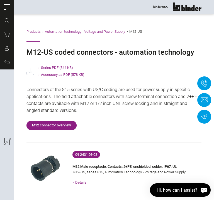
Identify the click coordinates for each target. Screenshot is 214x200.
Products (33, 31)
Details (80, 182)
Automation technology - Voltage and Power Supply (85, 31)
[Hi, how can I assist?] (180, 190)
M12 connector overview (51, 125)
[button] (7, 7)
